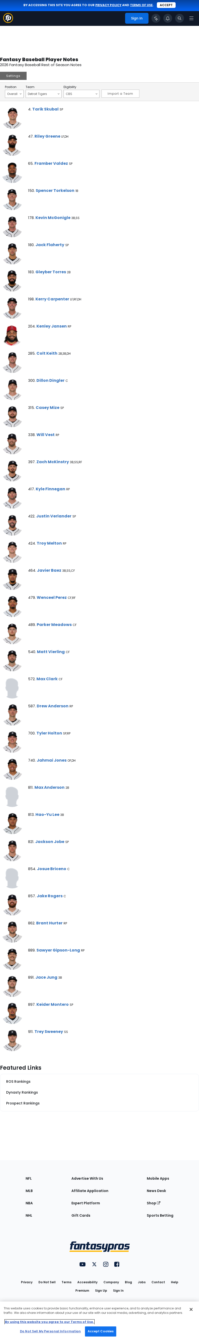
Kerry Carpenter (52, 299)
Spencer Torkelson (55, 190)
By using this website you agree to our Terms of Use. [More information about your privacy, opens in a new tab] (49, 1322)
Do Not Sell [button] (47, 1282)
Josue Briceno (51, 869)
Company (111, 1282)
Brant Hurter (49, 923)
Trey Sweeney (48, 1031)
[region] (99, 1320)
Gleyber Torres (50, 272)
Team (30, 87)
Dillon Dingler (50, 380)
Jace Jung (46, 977)
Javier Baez (49, 570)
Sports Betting (160, 1215)
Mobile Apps (158, 1178)
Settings (13, 76)
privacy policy (108, 5)
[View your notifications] (167, 18)
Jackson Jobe (49, 841)
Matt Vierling (51, 652)
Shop (153, 1203)
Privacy (27, 1282)
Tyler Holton (49, 733)
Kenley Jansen (51, 326)
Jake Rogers (50, 896)
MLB (29, 1190)
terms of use (141, 5)
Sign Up (101, 1290)
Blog (128, 1282)
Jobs (142, 1282)
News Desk (156, 1190)
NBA (29, 1203)
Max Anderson (49, 787)
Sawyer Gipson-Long (58, 950)
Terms (66, 1282)
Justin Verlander (53, 516)
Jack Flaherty (49, 245)
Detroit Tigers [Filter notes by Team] (44, 94)
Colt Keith (46, 353)
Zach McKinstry (52, 462)
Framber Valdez (51, 163)
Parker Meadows (54, 624)
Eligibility (70, 87)
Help (174, 1282)
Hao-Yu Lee (47, 814)
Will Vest (45, 435)
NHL (29, 1215)
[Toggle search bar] (179, 18)
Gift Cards (80, 1215)
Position (11, 87)
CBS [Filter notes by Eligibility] (82, 94)
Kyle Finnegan (50, 489)
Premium (82, 1290)
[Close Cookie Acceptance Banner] (191, 1309)
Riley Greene (47, 136)
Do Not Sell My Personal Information (50, 1331)
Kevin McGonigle (52, 217)
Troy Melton (49, 543)
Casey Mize (47, 407)
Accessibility (87, 1282)
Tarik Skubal (45, 109)
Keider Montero (52, 1004)
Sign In (118, 1290)
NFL (29, 1178)
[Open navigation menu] (191, 18)
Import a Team (120, 94)
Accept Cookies (101, 1331)
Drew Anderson (52, 706)
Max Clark (47, 679)
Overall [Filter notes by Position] (14, 94)
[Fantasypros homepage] (8, 21)
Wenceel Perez (52, 597)
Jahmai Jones (51, 760)
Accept (166, 5)
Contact (158, 1282)
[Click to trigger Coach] (155, 18)
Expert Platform (85, 1203)
